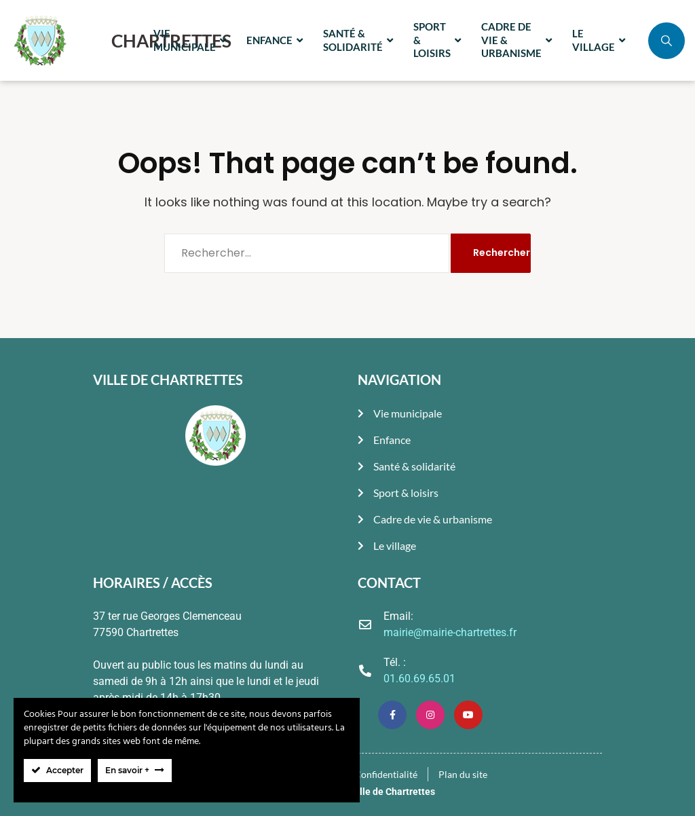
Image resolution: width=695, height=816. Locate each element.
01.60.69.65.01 (419, 678)
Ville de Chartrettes (393, 791)
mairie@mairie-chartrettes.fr (449, 632)
